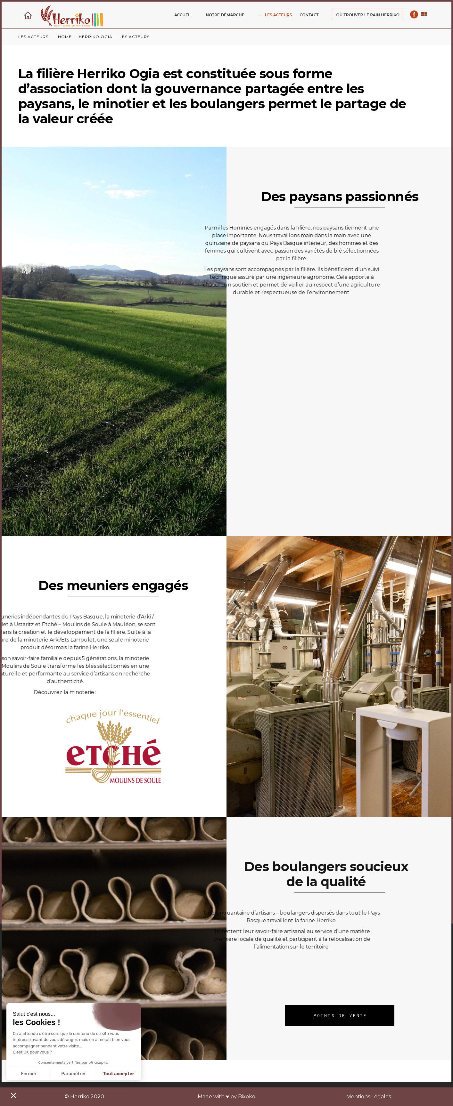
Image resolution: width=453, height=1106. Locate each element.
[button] (13, 1095)
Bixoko (246, 1097)
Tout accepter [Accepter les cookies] (118, 1074)
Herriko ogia (95, 36)
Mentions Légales (368, 1097)
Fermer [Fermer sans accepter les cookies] (29, 1074)
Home (65, 36)
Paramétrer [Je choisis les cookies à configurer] (73, 1074)
